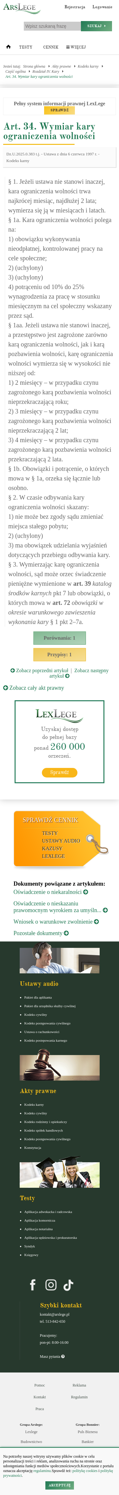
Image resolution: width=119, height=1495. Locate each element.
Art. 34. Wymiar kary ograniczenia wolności (39, 76)
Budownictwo (31, 1441)
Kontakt (40, 1397)
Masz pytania (52, 1356)
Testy (25, 47)
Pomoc (39, 1385)
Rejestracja (74, 7)
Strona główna (34, 66)
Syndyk (29, 1246)
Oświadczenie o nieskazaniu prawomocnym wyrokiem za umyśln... (61, 906)
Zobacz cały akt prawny (33, 688)
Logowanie (102, 7)
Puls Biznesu (87, 1432)
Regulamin (79, 1397)
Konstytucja (32, 1147)
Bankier (88, 1441)
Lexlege (31, 1432)
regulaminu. (42, 1471)
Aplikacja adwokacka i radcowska (48, 1212)
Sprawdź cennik (50, 819)
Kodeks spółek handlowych (43, 1130)
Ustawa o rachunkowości (42, 1032)
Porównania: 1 (60, 638)
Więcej (76, 47)
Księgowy (31, 1255)
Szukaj (96, 26)
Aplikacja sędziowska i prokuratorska (50, 1237)
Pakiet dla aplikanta (38, 997)
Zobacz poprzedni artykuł (39, 670)
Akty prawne (61, 66)
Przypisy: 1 (59, 654)
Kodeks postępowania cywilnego (47, 1023)
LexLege (53, 856)
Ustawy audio (61, 841)
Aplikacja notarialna (38, 1229)
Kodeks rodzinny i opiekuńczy (45, 1122)
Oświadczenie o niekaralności (51, 892)
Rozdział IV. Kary (45, 71)
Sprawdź (59, 772)
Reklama (79, 1385)
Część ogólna (15, 71)
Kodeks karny (88, 66)
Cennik (50, 47)
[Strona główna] (8, 48)
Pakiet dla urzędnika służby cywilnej (50, 1006)
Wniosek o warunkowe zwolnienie (56, 922)
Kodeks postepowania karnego (45, 1040)
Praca (40, 1409)
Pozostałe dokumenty (41, 933)
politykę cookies (84, 1471)
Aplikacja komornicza (39, 1220)
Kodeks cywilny (35, 1014)
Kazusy (52, 848)
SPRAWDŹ (59, 110)
